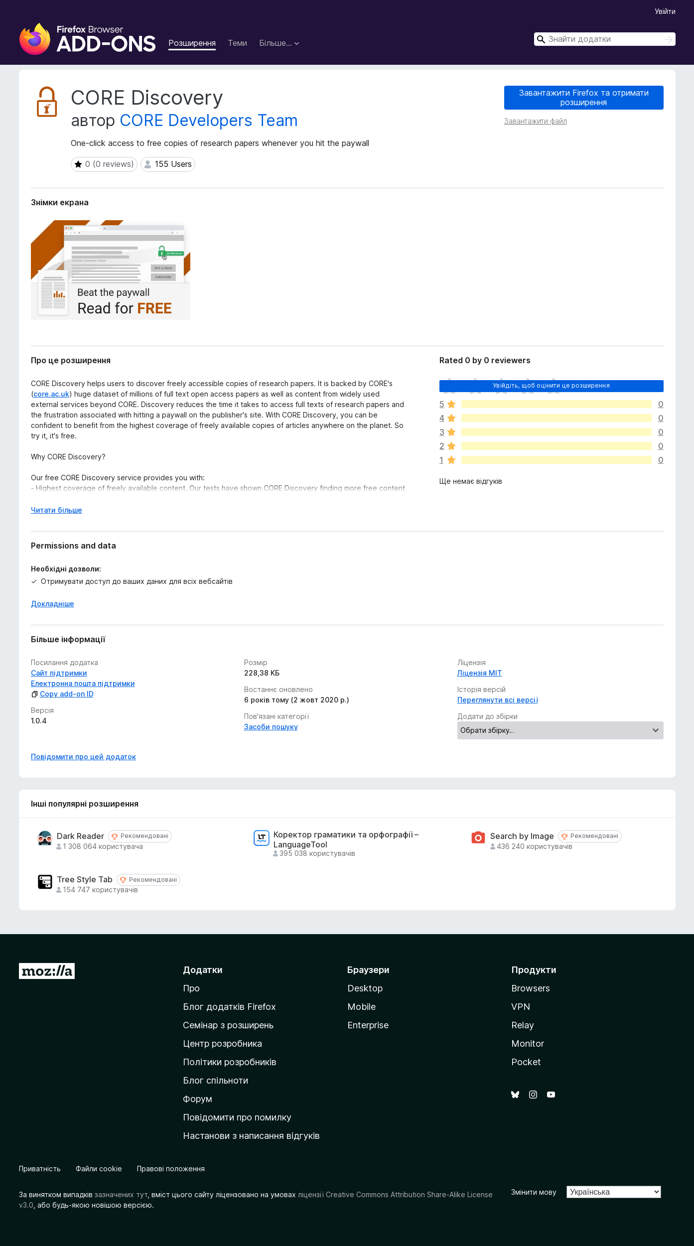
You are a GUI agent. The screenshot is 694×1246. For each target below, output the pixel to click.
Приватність (40, 1168)
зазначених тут (121, 1194)
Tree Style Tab (85, 879)
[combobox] (605, 39)
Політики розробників (230, 1062)
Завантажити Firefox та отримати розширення (584, 97)
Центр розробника (222, 1043)
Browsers (530, 988)
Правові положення (171, 1168)
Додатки (203, 970)
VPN (520, 1006)
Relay (522, 1025)
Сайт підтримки (59, 673)
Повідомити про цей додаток (83, 756)
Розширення (192, 43)
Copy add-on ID (62, 694)
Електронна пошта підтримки (83, 683)
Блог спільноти (215, 1080)
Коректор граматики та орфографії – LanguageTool (346, 839)
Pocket (526, 1062)
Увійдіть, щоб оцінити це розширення (551, 385)
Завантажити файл (535, 121)
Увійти (665, 11)
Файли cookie (99, 1168)
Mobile (361, 1006)
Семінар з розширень (228, 1025)
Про (191, 988)
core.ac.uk (51, 394)
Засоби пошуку (271, 726)
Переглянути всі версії (497, 699)
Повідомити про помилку (237, 1117)
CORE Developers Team (209, 120)
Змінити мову (533, 1192)
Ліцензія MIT (479, 673)
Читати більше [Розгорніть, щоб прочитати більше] (56, 510)
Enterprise (368, 1025)
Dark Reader (80, 836)
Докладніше (52, 603)
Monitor (527, 1043)
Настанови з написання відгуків (251, 1135)
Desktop (365, 988)
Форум (197, 1099)
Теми (237, 43)
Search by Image (522, 836)
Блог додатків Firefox (229, 1006)
